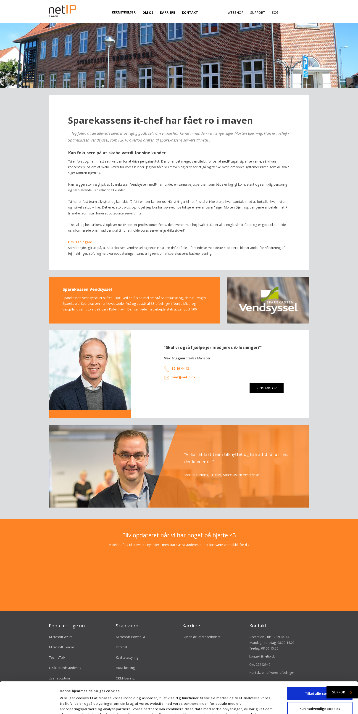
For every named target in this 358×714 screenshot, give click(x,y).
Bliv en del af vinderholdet (201, 629)
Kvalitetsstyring (127, 650)
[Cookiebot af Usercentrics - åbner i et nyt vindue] (30, 705)
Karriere (167, 12)
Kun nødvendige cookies (320, 679)
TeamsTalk (57, 650)
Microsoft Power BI (130, 629)
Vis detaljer (244, 705)
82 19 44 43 (180, 361)
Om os (147, 12)
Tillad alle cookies (320, 663)
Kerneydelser (124, 12)
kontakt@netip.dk (262, 649)
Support (257, 12)
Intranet (121, 640)
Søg (275, 12)
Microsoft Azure (61, 629)
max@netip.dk (183, 370)
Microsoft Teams (61, 640)
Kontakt (190, 12)
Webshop (235, 12)
